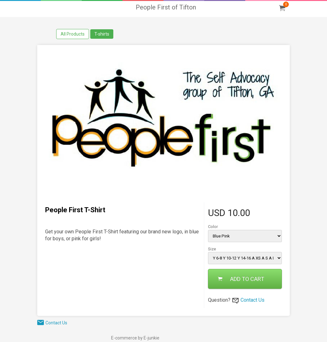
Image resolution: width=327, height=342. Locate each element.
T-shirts (101, 34)
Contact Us (253, 300)
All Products (73, 34)
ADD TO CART (241, 279)
